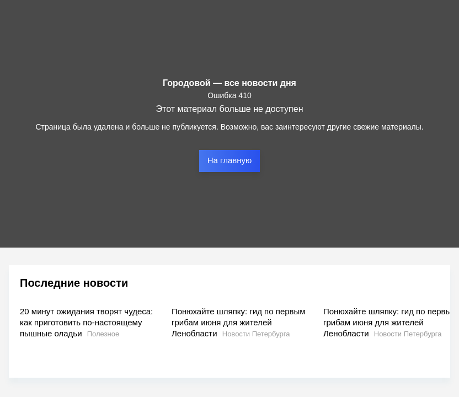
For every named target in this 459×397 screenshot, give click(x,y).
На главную (229, 160)
